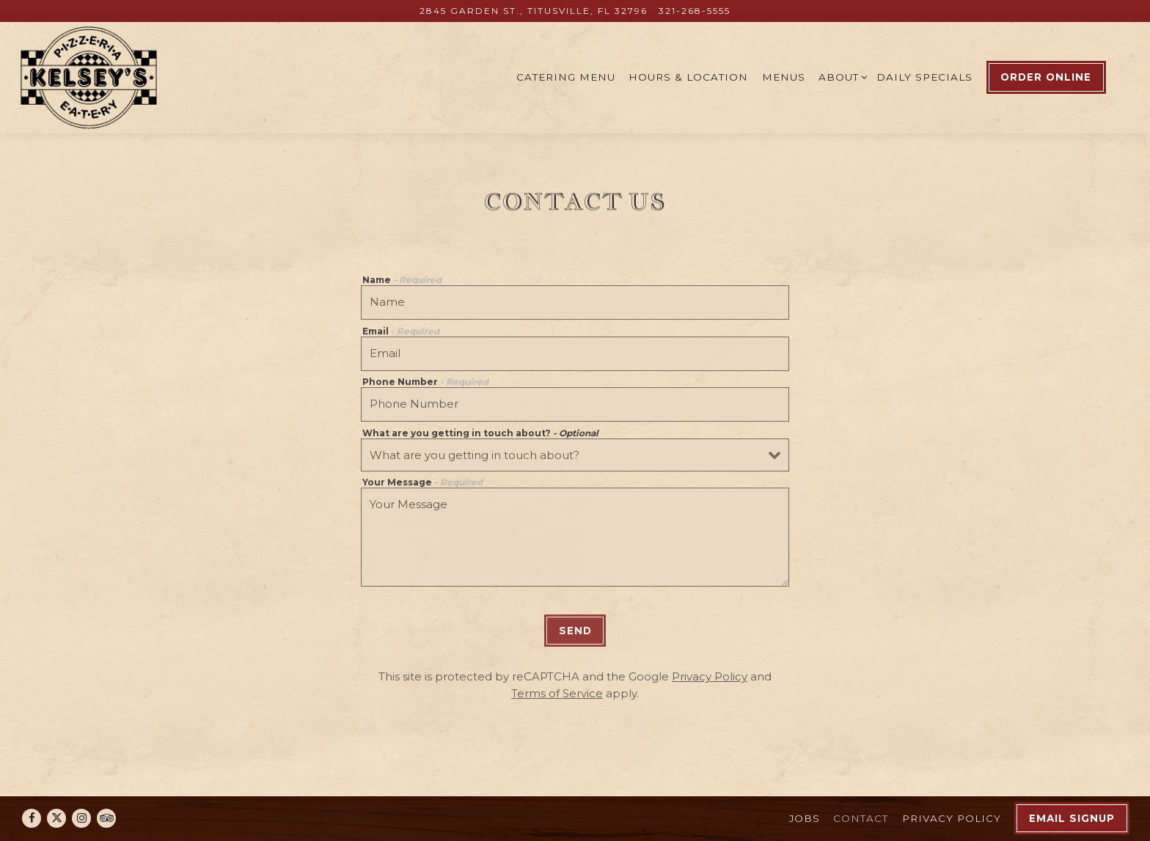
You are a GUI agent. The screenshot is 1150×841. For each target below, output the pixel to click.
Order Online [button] (1045, 77)
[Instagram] (81, 818)
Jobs (804, 818)
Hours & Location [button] (688, 77)
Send (575, 634)
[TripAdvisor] (106, 818)
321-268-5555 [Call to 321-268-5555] (694, 10)
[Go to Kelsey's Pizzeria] (534, 11)
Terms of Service (557, 697)
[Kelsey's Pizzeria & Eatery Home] (90, 77)
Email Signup (1072, 818)
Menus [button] (783, 77)
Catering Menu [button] (565, 77)
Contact (860, 818)
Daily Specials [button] (924, 77)
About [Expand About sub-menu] (841, 76)
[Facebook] (31, 818)
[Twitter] (56, 818)
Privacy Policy (709, 680)
